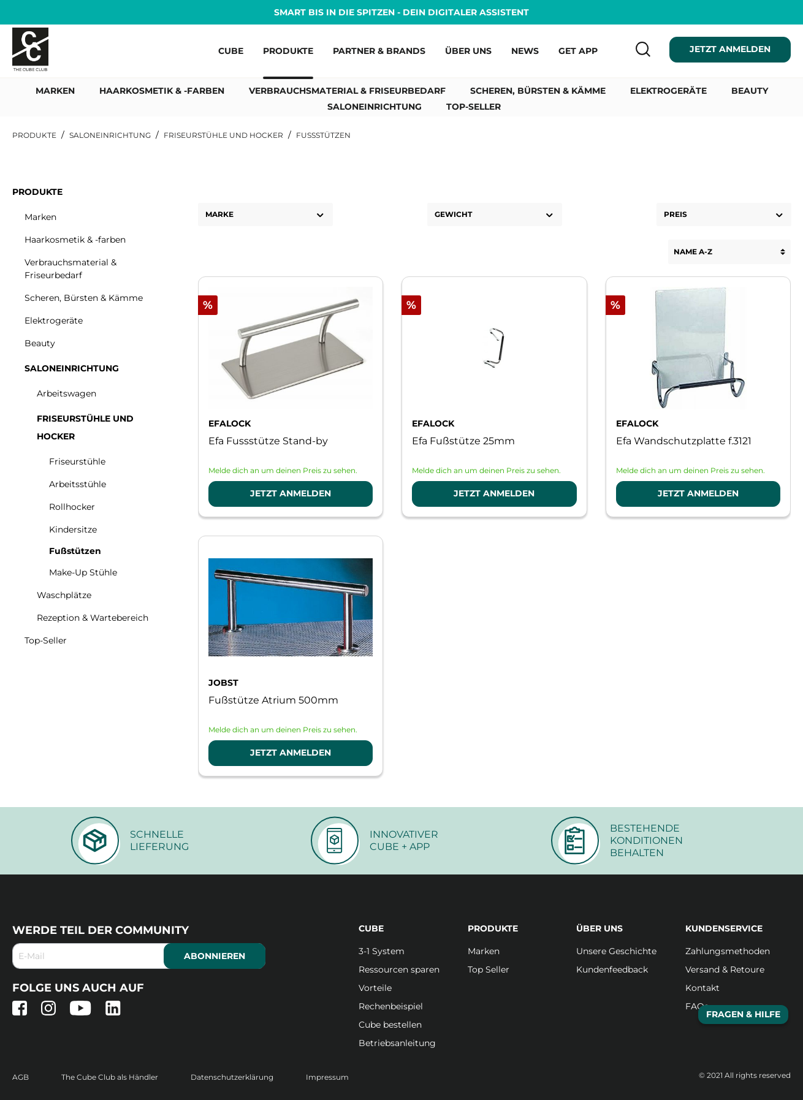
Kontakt (702, 987)
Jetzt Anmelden (290, 493)
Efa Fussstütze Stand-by (268, 441)
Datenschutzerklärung (233, 1077)
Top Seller (488, 969)
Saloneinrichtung (72, 368)
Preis (724, 215)
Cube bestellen (390, 1024)
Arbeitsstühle (77, 484)
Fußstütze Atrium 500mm (273, 700)
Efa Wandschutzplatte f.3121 (684, 441)
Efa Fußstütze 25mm (463, 441)
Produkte (37, 191)
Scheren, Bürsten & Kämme (84, 297)
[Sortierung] (729, 252)
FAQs (697, 1006)
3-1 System (382, 951)
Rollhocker (72, 506)
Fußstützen (75, 550)
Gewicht (495, 215)
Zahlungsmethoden (727, 951)
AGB (21, 1077)
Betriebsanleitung (397, 1043)
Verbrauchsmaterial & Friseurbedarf (70, 269)
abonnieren (214, 956)
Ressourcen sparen (399, 969)
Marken (40, 216)
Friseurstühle (77, 461)
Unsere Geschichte (616, 951)
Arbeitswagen (66, 393)
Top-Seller (46, 640)
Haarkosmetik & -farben (75, 239)
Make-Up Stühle (83, 572)
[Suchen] (639, 49)
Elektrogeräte (54, 320)
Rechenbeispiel (391, 1006)
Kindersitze (73, 529)
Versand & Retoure (724, 969)
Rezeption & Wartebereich (92, 617)
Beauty (40, 343)
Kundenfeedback (612, 969)
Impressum (327, 1077)
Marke (265, 215)
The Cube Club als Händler (110, 1077)
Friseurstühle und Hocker (85, 427)
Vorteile (375, 987)
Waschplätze (64, 595)
